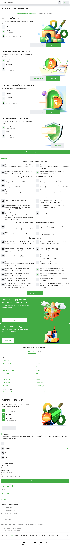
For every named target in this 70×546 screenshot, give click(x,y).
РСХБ (5, 535)
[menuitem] (35, 444)
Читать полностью (7, 538)
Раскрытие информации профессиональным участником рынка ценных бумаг (11, 531)
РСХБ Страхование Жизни (8, 510)
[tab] (26, 13)
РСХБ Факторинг (6, 519)
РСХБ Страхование (6, 507)
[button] (15, 45)
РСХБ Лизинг (5, 516)
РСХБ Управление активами (9, 513)
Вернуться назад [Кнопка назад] (7, 2)
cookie (12, 535)
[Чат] (59, 2)
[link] (38, 45)
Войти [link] (65, 2)
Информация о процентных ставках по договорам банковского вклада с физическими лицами (12, 527)
